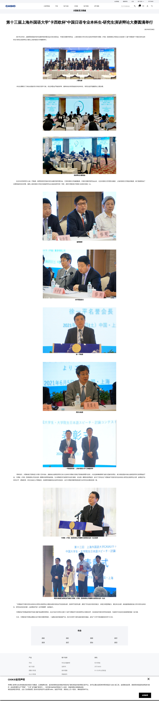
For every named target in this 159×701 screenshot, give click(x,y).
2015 (115, 642)
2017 (67, 642)
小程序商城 (47, 6)
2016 (91, 642)
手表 (56, 6)
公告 (133, 1)
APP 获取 (96, 6)
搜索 (135, 6)
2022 (43, 638)
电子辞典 (86, 6)
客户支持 (140, 1)
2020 (91, 638)
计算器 (76, 6)
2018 (43, 642)
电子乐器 (66, 6)
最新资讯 (125, 1)
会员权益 (116, 1)
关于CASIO (150, 1)
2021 (67, 638)
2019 (115, 638)
